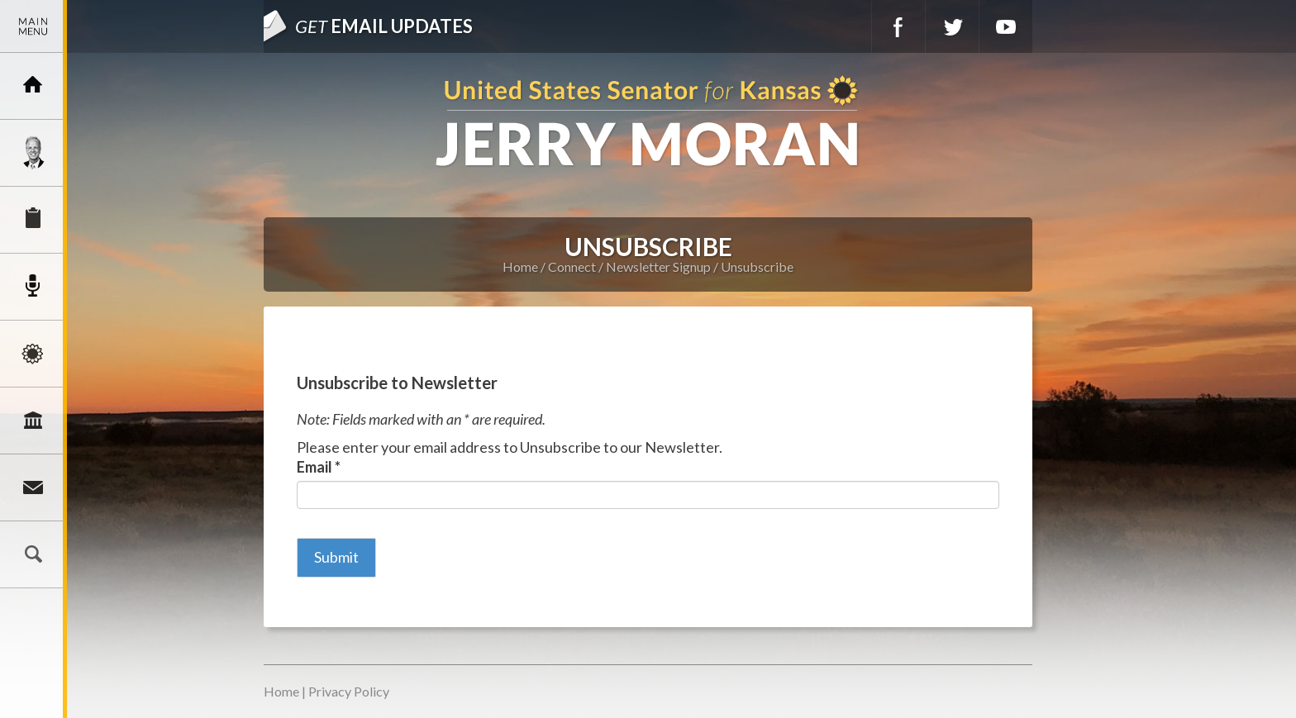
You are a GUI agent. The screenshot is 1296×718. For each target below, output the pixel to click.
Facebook (898, 26)
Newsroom (33, 287)
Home (520, 266)
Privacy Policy (348, 691)
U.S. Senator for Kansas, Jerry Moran (648, 123)
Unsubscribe (757, 266)
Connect (33, 487)
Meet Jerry (33, 153)
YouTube (1005, 26)
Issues (33, 354)
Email (319, 467)
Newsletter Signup (658, 266)
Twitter (952, 26)
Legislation (33, 421)
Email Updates (384, 26)
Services (33, 220)
